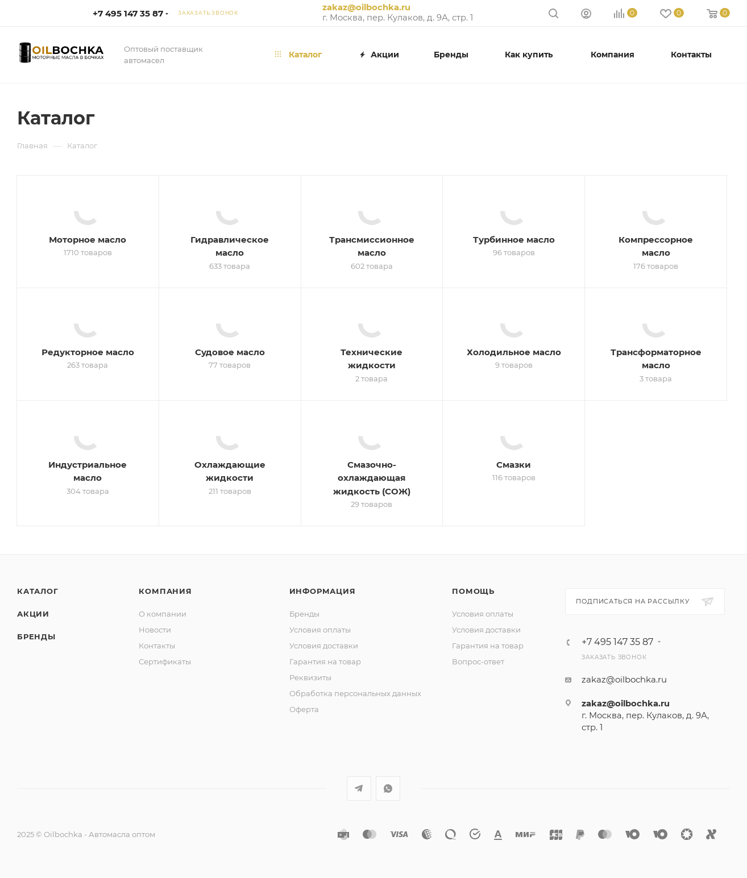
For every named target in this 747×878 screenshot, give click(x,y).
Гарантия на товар (325, 661)
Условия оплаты (320, 629)
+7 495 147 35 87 (128, 13)
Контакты (157, 645)
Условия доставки (323, 645)
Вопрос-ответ (478, 661)
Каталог (38, 591)
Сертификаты (165, 661)
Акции (33, 613)
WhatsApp (388, 788)
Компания (165, 591)
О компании (162, 613)
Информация (322, 591)
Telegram (359, 788)
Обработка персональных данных (355, 693)
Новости (155, 629)
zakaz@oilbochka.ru (366, 7)
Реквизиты (310, 677)
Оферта (304, 709)
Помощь (473, 591)
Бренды (36, 636)
